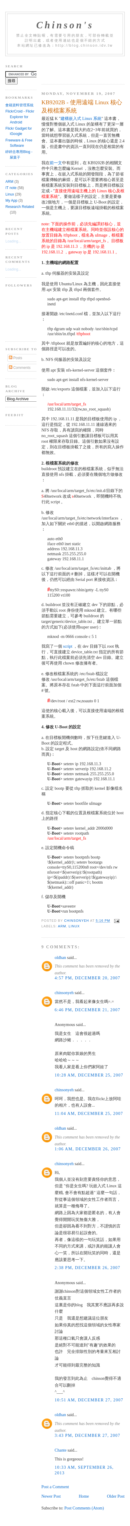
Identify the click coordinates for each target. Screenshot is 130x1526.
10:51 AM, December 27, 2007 (89, 1400)
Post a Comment (55, 1486)
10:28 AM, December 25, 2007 (89, 1075)
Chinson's (65, 25)
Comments (20, 368)
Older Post (115, 1496)
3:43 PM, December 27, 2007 (87, 1435)
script (67, 646)
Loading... (13, 241)
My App (11, 200)
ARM (62, 926)
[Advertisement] (85, 68)
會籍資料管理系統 (19, 105)
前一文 (56, 162)
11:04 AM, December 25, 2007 (89, 1113)
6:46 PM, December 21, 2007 (87, 1009)
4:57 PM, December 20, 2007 (87, 977)
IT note (10, 188)
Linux (74, 926)
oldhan (60, 957)
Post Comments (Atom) (84, 1508)
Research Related (19, 207)
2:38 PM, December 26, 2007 (87, 1267)
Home (84, 1496)
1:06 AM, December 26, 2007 (88, 1148)
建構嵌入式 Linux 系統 (81, 118)
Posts (15, 358)
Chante (60, 1450)
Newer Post (51, 1496)
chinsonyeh (64, 992)
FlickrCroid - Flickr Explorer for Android (19, 116)
